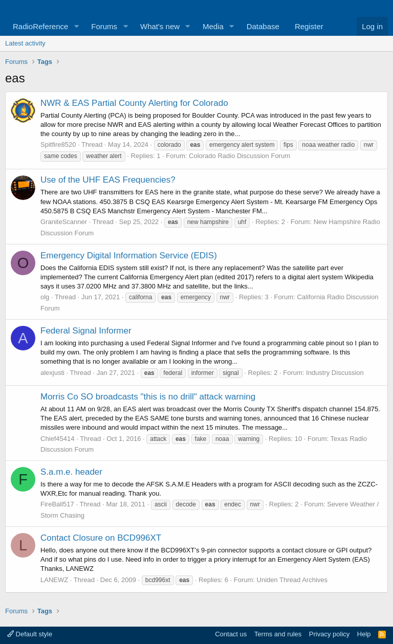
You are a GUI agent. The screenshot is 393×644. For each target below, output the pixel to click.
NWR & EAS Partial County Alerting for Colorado (134, 103)
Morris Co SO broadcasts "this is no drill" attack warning (147, 397)
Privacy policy (329, 634)
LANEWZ (54, 580)
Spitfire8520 (58, 144)
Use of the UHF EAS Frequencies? (108, 180)
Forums (104, 26)
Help (364, 634)
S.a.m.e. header (71, 472)
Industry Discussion (335, 372)
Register (309, 26)
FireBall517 (57, 504)
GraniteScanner (63, 222)
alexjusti (52, 372)
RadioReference (40, 26)
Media (213, 26)
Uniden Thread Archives (292, 580)
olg (44, 297)
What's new (160, 26)
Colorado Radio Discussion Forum (239, 156)
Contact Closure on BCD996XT (100, 538)
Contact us (231, 634)
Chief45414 (57, 438)
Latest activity (25, 43)
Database (263, 26)
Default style (29, 634)
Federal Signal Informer (86, 331)
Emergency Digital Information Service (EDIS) (128, 255)
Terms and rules (277, 634)
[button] (76, 26)
